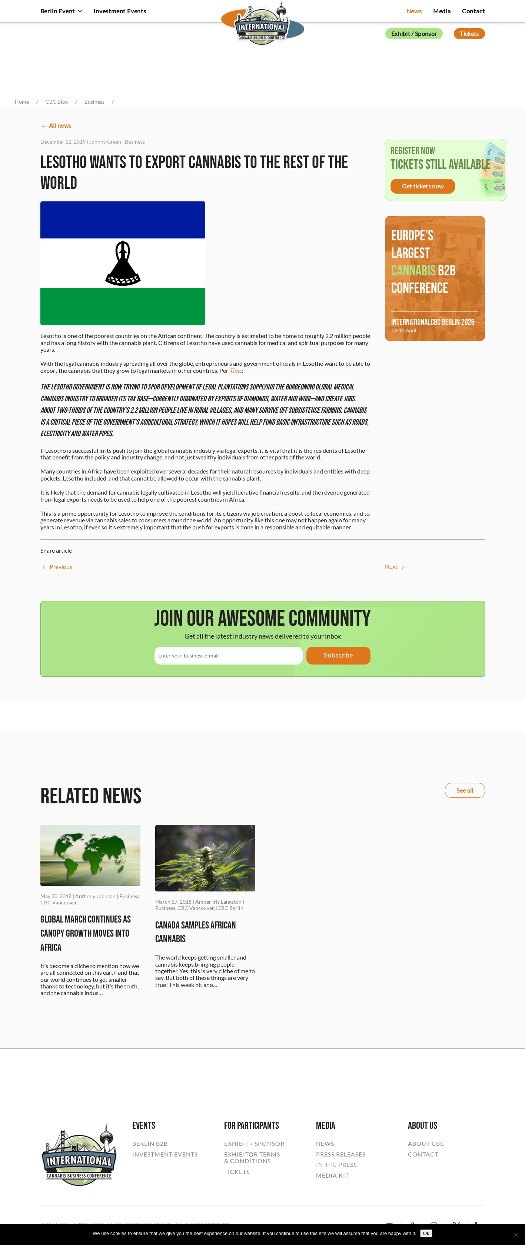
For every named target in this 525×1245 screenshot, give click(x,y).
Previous (56, 566)
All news (56, 126)
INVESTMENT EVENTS (165, 1154)
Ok (426, 1233)
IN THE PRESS (336, 1164)
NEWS (325, 1143)
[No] (515, 1234)
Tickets (469, 33)
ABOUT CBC (426, 1143)
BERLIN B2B (150, 1143)
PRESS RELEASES (341, 1154)
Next (396, 566)
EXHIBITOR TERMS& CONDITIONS (252, 1157)
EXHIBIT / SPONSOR (254, 1143)
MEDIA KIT (332, 1175)
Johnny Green (105, 141)
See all (464, 790)
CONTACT (423, 1154)
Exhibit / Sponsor (414, 33)
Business (135, 141)
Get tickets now (423, 186)
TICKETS (237, 1171)
